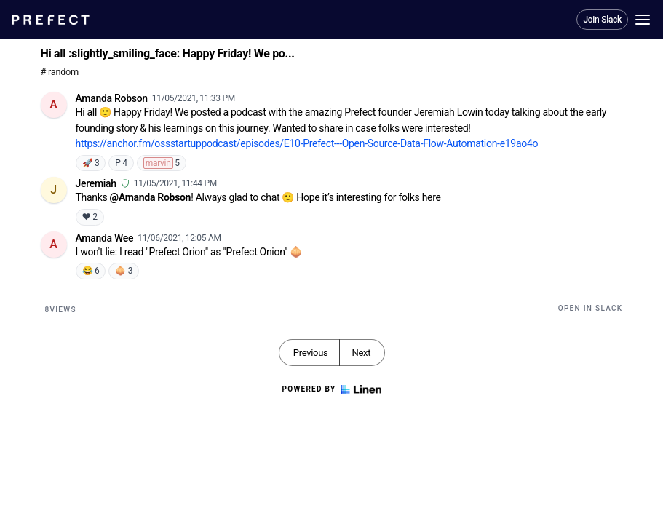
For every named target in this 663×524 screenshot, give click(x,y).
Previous (310, 352)
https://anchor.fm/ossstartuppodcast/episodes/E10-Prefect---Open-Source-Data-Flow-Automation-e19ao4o (307, 143)
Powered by (331, 389)
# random (60, 71)
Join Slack (602, 20)
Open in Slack (590, 308)
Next (361, 352)
